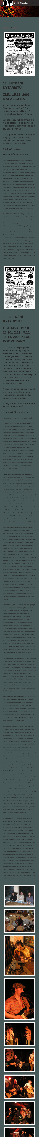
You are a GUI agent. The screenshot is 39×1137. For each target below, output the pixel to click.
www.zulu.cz (21, 468)
